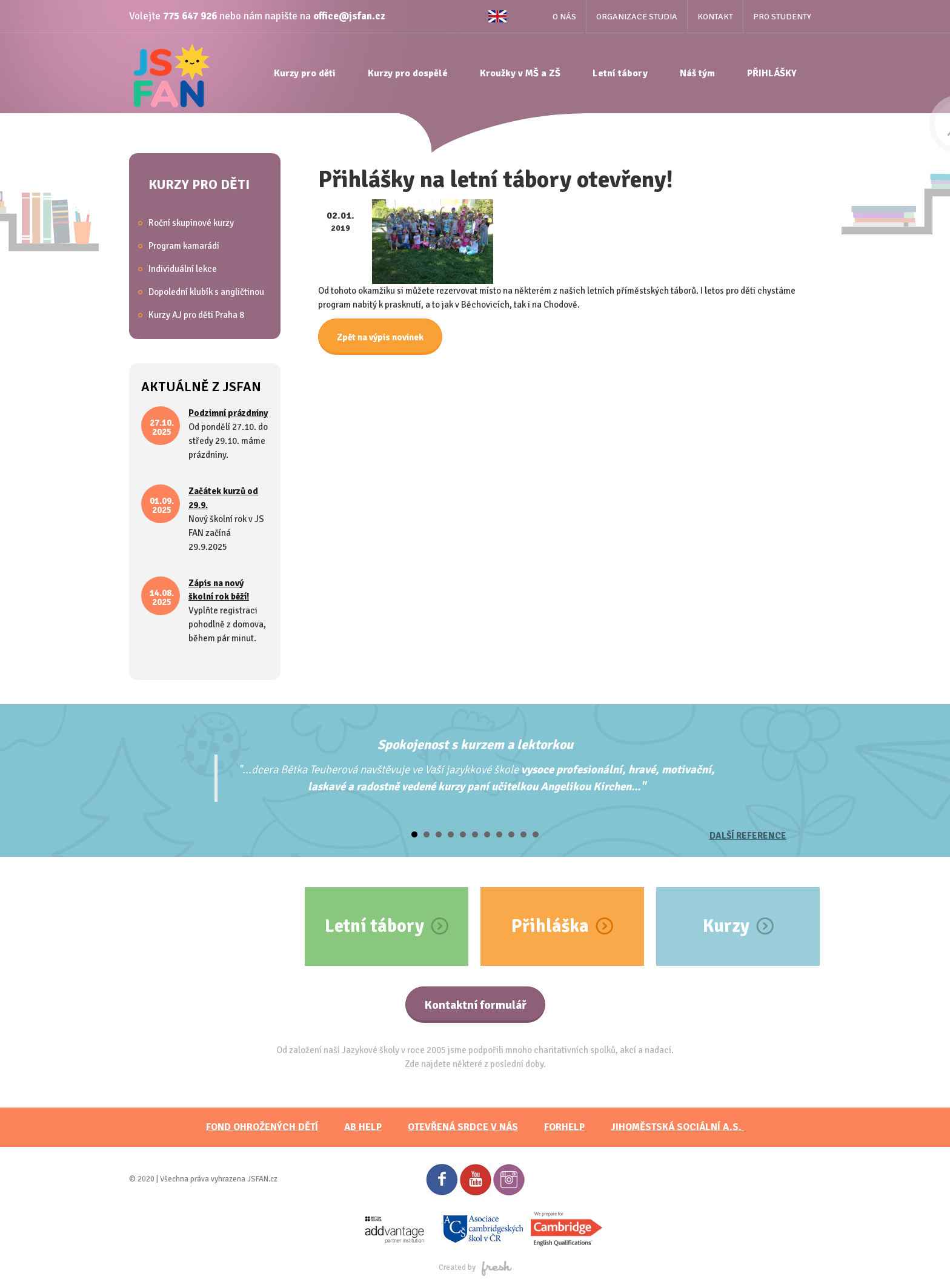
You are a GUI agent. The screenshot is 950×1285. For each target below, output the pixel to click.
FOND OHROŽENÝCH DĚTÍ (262, 1127)
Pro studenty (782, 17)
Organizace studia (636, 17)
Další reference (747, 835)
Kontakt (715, 17)
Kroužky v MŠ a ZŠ (520, 73)
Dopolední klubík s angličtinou (206, 291)
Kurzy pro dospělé (408, 73)
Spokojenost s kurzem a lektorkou (475, 744)
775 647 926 (190, 16)
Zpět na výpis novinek (380, 337)
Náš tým (697, 73)
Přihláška (550, 926)
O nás (564, 17)
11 (536, 834)
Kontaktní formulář (475, 1004)
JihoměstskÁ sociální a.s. (677, 1127)
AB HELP (363, 1127)
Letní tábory (620, 73)
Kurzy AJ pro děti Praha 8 (196, 314)
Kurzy (726, 926)
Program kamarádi (183, 245)
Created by (475, 1267)
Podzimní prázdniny (228, 413)
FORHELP (564, 1127)
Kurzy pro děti (305, 73)
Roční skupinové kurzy (191, 222)
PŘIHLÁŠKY (772, 73)
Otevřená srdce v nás (463, 1127)
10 (523, 834)
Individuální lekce (182, 268)
